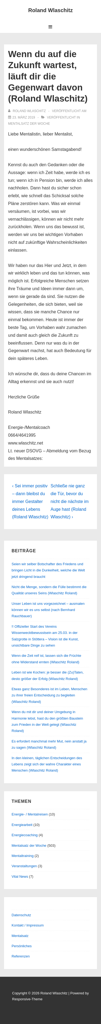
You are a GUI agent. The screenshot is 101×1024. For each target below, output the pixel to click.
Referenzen (21, 956)
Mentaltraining (23, 856)
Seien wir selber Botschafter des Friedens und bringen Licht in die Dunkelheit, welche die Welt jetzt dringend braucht (48, 570)
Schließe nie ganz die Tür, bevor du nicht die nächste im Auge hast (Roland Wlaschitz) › (70, 501)
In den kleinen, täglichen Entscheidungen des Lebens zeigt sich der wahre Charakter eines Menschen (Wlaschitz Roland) (47, 764)
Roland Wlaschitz (50, 10)
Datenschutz (21, 915)
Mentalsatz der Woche (29, 124)
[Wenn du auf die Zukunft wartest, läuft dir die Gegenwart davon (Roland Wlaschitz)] (23, 117)
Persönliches (22, 946)
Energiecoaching (25, 835)
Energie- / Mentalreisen (30, 814)
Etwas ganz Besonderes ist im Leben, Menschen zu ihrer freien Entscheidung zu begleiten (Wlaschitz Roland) (49, 695)
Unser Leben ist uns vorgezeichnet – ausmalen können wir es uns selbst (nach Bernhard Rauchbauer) (48, 610)
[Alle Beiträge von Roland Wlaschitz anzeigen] (27, 111)
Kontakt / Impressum (28, 925)
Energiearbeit (22, 825)
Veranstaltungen (24, 866)
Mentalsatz (20, 936)
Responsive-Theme (27, 999)
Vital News (20, 876)
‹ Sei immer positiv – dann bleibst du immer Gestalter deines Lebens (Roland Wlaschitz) (30, 501)
